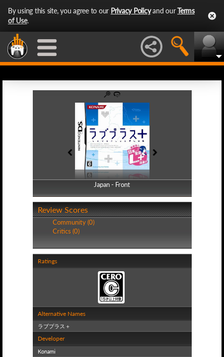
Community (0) (73, 222)
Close (212, 16)
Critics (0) (66, 231)
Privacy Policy (131, 10)
